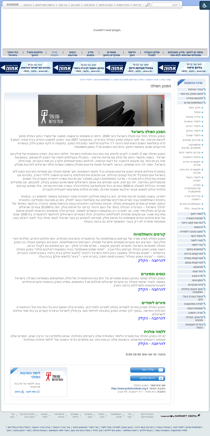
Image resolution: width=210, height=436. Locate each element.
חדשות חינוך (132, 54)
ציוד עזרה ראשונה (61, 427)
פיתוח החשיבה (192, 157)
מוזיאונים (198, 267)
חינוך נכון (75, 5)
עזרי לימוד (197, 244)
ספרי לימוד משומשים (59, 430)
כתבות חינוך (101, 415)
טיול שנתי (198, 271)
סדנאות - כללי (192, 208)
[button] (148, 5)
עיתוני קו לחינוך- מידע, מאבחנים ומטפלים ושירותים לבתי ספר (185, 54)
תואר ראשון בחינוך (22, 430)
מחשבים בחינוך (194, 249)
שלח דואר (147, 369)
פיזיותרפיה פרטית (59, 415)
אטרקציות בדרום (193, 253)
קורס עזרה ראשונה (41, 427)
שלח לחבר (31, 391)
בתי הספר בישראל (12, 54)
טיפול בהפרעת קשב (80, 430)
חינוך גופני (195, 107)
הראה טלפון (147, 378)
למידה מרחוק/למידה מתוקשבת (192, 188)
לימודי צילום (193, 130)
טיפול (197, 112)
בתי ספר (129, 415)
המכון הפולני (160, 86)
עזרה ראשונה (195, 312)
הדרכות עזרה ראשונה (193, 197)
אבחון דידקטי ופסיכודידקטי (147, 415)
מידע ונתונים (90, 54)
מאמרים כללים (74, 415)
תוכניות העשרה (194, 218)
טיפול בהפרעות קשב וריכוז (27, 415)
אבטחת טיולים (40, 430)
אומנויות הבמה (195, 308)
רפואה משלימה (130, 430)
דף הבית (137, 5)
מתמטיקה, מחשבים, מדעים (191, 146)
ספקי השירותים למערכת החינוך (128, 79)
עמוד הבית (166, 79)
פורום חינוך (89, 5)
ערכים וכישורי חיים (190, 152)
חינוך (8, 430)
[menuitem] (185, 54)
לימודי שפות (193, 135)
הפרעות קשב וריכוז (192, 222)
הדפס (17, 391)
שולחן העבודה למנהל (152, 54)
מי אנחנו (27, 5)
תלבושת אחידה (194, 98)
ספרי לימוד (197, 240)
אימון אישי (197, 280)
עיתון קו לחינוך (106, 5)
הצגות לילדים (146, 430)
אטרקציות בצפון (194, 262)
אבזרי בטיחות (195, 89)
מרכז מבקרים (195, 284)
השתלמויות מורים (193, 102)
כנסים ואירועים (72, 54)
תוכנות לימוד (44, 415)
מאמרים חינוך (88, 415)
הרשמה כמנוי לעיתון (45, 5)
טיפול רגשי (197, 236)
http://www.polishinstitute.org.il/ (129, 388)
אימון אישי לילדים (113, 430)
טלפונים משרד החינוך (35, 54)
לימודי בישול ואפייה (193, 179)
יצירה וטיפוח (193, 116)
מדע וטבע (197, 275)
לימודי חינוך (196, 213)
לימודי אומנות (192, 121)
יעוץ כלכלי (98, 430)
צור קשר (63, 5)
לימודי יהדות (193, 126)
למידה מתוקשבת (193, 303)
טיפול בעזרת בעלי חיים (18, 427)
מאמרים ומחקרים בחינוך (111, 54)
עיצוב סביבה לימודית (191, 231)
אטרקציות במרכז (193, 258)
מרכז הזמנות (123, 5)
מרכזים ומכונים (192, 140)
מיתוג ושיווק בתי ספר (191, 93)
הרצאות (198, 227)
